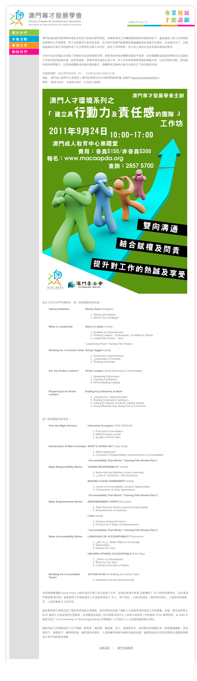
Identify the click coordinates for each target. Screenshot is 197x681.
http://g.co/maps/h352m (144, 77)
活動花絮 (104, 647)
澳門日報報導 (125, 647)
